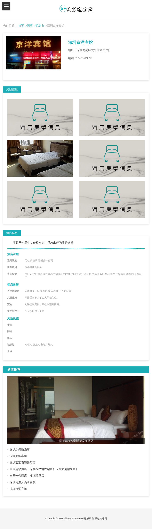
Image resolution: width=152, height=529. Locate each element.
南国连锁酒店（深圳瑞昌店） (28, 475)
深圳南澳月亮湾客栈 (22, 482)
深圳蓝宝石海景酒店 (22, 462)
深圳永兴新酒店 (20, 449)
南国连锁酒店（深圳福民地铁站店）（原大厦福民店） (44, 469)
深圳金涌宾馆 (18, 488)
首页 (21, 25)
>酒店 (29, 25)
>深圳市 (39, 25)
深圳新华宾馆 (18, 456)
